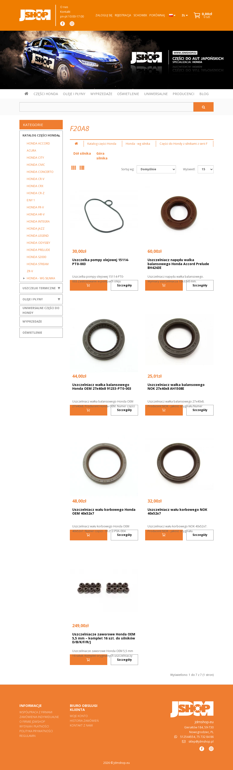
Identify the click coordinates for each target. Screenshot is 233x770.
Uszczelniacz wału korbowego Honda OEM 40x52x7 (103, 511)
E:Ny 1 (31, 200)
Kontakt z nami (81, 725)
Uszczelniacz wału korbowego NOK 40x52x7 (177, 511)
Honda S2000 (36, 257)
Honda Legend (38, 236)
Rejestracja (123, 15)
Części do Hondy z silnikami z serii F (183, 144)
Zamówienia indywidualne (39, 717)
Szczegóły (124, 285)
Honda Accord (38, 143)
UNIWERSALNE (156, 94)
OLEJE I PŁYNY (74, 94)
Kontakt (65, 12)
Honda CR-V (35, 179)
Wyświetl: (189, 169)
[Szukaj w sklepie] (106, 107)
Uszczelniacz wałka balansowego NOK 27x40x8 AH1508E (176, 386)
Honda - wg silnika (41, 278)
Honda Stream (38, 264)
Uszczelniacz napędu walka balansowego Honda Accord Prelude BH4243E (178, 264)
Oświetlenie (32, 333)
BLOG (204, 94)
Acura (31, 151)
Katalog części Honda (40, 135)
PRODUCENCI (183, 94)
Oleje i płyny (32, 299)
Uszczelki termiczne (39, 288)
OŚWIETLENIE (128, 94)
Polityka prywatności (36, 731)
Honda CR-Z (36, 193)
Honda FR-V (35, 207)
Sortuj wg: (127, 169)
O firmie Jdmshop (32, 722)
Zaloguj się (103, 15)
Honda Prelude (38, 250)
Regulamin (27, 736)
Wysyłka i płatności (34, 726)
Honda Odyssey (38, 243)
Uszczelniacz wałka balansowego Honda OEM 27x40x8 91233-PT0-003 (101, 386)
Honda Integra (38, 221)
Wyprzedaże (32, 321)
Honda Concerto (40, 172)
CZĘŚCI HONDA (46, 94)
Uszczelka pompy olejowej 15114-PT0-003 (100, 262)
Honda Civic (36, 165)
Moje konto (79, 716)
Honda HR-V (36, 214)
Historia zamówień (84, 721)
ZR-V (30, 271)
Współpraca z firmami (35, 712)
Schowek (140, 15)
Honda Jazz (36, 229)
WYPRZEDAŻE (101, 94)
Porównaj (157, 15)
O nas (64, 7)
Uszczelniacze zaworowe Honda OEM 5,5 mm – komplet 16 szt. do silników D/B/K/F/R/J (103, 638)
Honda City (35, 158)
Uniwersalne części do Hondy (40, 310)
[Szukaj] (203, 107)
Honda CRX (35, 186)
